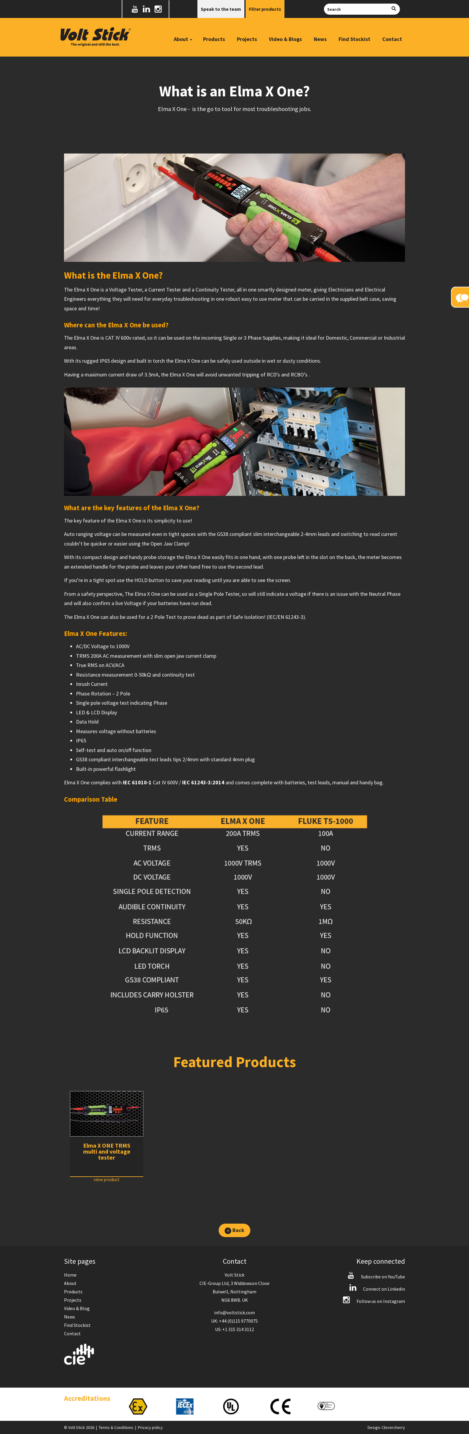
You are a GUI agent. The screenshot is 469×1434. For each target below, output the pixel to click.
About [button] (183, 39)
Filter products (265, 9)
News (320, 39)
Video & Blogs (285, 39)
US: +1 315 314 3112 (234, 1329)
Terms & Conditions (116, 1427)
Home (70, 1275)
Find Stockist (354, 39)
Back (234, 1230)
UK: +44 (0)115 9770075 (234, 1321)
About (70, 1283)
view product (107, 1179)
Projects (247, 39)
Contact (392, 39)
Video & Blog (77, 1308)
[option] (106, 1136)
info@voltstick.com (234, 1312)
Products (214, 39)
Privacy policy (150, 1427)
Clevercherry (393, 1427)
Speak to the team (221, 9)
